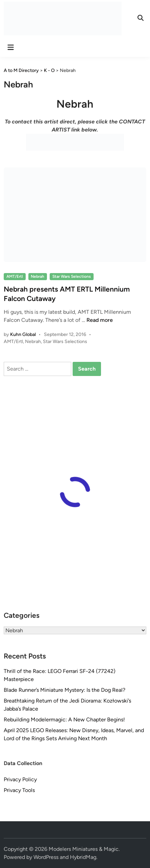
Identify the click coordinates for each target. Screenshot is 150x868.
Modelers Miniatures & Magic (84, 849)
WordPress (45, 857)
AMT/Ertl (14, 276)
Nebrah (37, 276)
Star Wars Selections (71, 276)
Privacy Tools (19, 790)
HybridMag (83, 857)
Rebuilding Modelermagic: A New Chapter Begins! (64, 719)
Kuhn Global (23, 334)
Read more (99, 320)
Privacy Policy (20, 779)
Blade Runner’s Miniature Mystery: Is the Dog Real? (64, 690)
